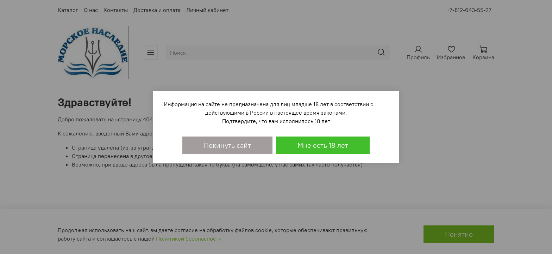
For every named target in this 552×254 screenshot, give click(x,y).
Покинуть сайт (227, 145)
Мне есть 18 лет (322, 145)
